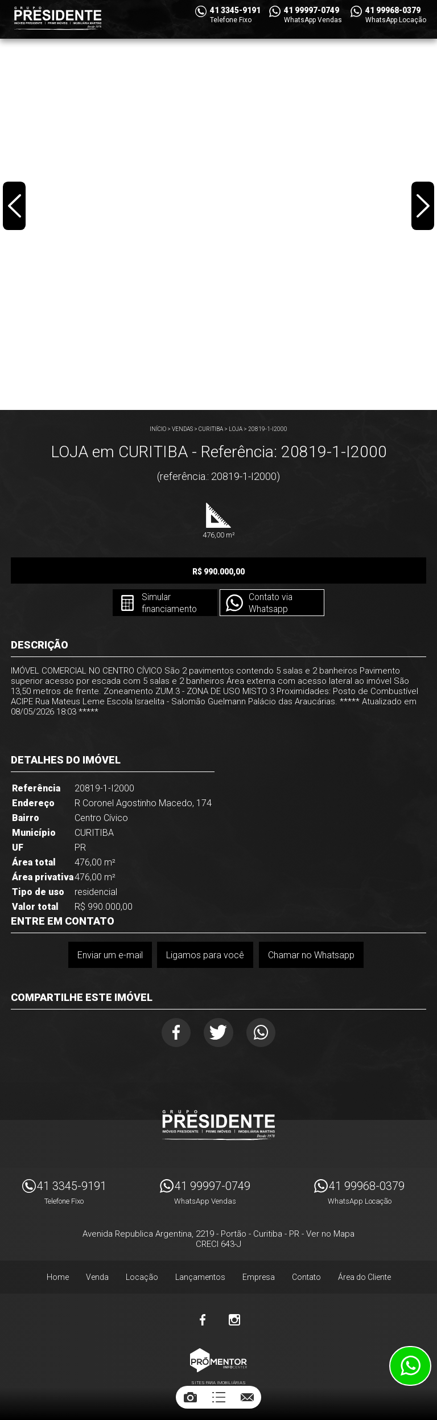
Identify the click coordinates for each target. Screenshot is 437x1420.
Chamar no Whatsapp (311, 955)
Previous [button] (15, 207)
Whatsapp (263, 1033)
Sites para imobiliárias (218, 1384)
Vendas (182, 429)
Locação (142, 1278)
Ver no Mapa (330, 1235)
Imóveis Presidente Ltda (218, 1127)
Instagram (234, 1321)
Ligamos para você (205, 955)
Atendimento (410, 1366)
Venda (97, 1278)
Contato (306, 1278)
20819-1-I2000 (267, 429)
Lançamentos (200, 1278)
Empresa (258, 1278)
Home (58, 1278)
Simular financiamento (168, 603)
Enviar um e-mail (109, 955)
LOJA (235, 429)
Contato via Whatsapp (272, 603)
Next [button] (422, 207)
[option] (218, 205)
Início (158, 429)
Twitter (218, 1033)
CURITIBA (211, 429)
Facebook (173, 1033)
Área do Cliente (364, 1278)
